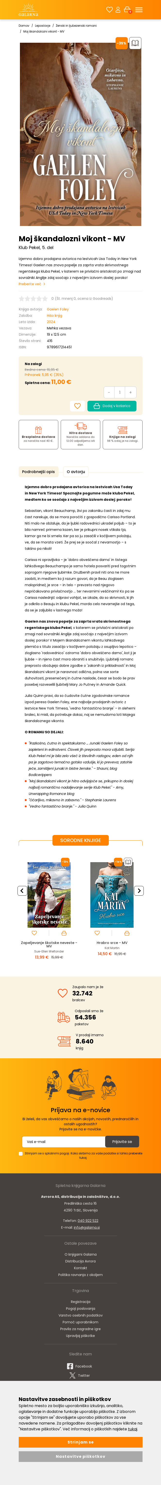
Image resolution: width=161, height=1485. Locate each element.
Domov (24, 26)
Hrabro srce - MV (112, 941)
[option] (49, 906)
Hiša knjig (54, 315)
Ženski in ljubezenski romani (76, 26)
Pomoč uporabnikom (80, 1321)
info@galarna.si (87, 1226)
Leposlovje (42, 26)
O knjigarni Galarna (81, 1253)
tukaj (132, 1429)
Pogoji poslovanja (80, 1307)
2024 (51, 321)
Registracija (80, 1301)
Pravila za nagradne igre (80, 1328)
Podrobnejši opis (38, 472)
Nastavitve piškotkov (80, 1456)
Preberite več (30, 284)
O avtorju (74, 472)
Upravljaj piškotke (80, 1335)
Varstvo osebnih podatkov (81, 1314)
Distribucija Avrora (80, 1260)
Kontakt (80, 1267)
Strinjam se (81, 1442)
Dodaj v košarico (111, 406)
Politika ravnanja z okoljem (80, 1274)
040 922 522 (88, 1220)
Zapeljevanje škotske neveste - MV (49, 943)
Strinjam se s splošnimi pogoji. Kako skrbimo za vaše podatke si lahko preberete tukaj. (83, 1155)
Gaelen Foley (58, 309)
